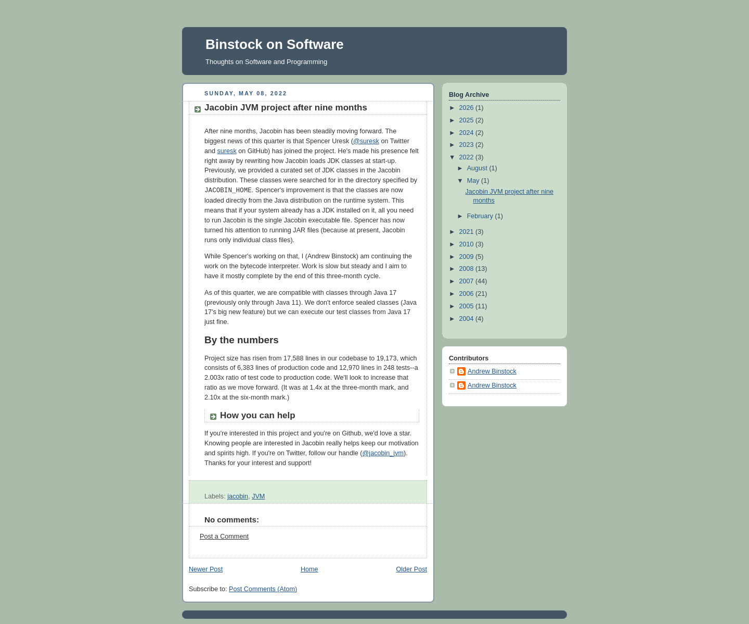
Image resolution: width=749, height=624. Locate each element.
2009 (467, 256)
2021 (467, 231)
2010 (467, 244)
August (478, 168)
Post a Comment (224, 536)
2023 (467, 144)
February (481, 216)
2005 (467, 306)
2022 (467, 157)
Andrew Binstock (492, 371)
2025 (467, 120)
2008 (467, 268)
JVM (258, 496)
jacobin (237, 496)
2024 (467, 132)
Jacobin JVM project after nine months (285, 108)
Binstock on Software (274, 44)
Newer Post (206, 569)
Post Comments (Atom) (263, 589)
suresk (227, 151)
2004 (467, 318)
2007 (467, 281)
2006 (467, 293)
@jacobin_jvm (383, 453)
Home (309, 569)
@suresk (366, 141)
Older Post (411, 569)
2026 (467, 107)
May (474, 180)
